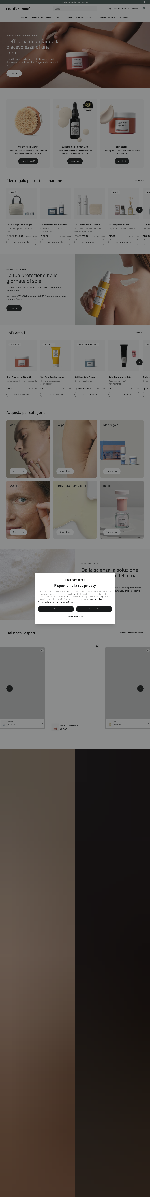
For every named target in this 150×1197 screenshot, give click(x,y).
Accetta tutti (94, 609)
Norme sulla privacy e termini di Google (56, 602)
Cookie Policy (96, 599)
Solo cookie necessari (56, 609)
